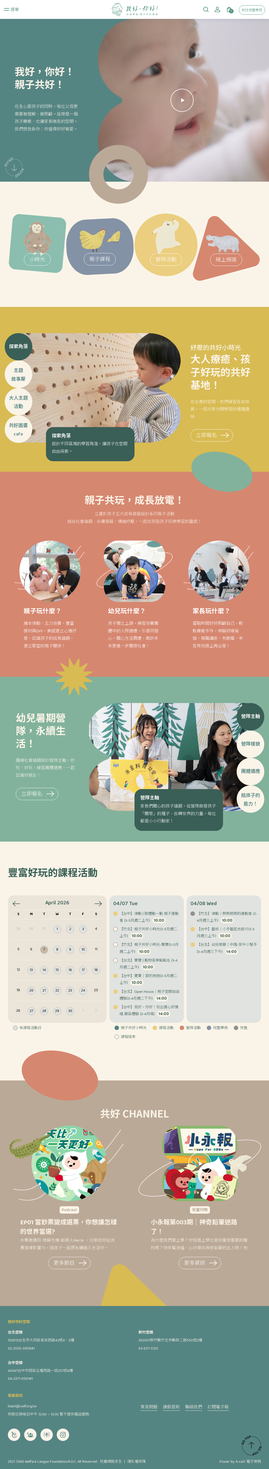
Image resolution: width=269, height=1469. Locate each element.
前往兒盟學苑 (252, 11)
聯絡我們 (193, 1407)
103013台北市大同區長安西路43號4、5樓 (41, 1340)
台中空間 (15, 1363)
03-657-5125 (148, 1349)
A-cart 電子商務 (248, 1462)
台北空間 (15, 1333)
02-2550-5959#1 (21, 1349)
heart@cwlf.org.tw (22, 1406)
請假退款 (171, 1407)
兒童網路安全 (111, 1462)
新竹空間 (145, 1333)
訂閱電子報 (218, 1407)
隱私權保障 (136, 1462)
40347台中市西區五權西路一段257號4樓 (40, 1371)
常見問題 (149, 1407)
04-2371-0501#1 (20, 1379)
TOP (251, 1445)
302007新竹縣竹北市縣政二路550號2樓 (170, 1340)
